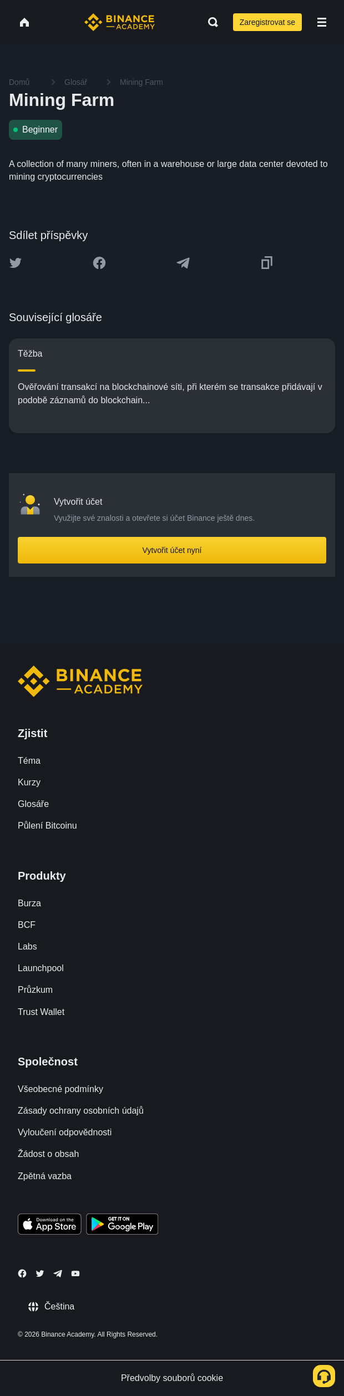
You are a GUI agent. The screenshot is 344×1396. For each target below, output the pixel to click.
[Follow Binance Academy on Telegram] (57, 1273)
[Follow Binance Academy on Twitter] (40, 1273)
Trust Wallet (41, 1012)
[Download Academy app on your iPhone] (50, 1226)
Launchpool (41, 968)
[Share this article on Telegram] (183, 263)
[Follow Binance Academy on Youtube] (75, 1274)
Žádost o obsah (48, 1154)
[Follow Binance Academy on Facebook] (22, 1273)
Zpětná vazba (45, 1176)
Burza (29, 903)
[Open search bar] (210, 22)
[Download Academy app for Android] (122, 1226)
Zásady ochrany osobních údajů (81, 1110)
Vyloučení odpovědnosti (65, 1132)
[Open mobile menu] (321, 22)
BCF (27, 925)
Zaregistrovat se (267, 22)
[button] (321, 22)
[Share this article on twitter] (15, 263)
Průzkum (35, 989)
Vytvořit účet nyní (172, 550)
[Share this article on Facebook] (99, 263)
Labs (27, 946)
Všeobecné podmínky (60, 1089)
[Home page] (119, 22)
